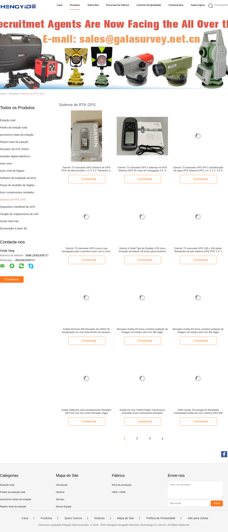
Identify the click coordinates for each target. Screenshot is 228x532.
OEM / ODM (118, 492)
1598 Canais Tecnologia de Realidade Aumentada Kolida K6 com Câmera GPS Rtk (198, 411)
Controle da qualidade (148, 5)
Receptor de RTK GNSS (14, 149)
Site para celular (198, 518)
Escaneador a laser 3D (13, 228)
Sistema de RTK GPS (32, 93)
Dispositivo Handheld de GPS (17, 206)
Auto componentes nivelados (17, 192)
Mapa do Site (125, 518)
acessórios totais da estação (17, 134)
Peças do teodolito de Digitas (17, 185)
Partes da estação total (13, 127)
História (60, 492)
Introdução (61, 484)
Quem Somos (73, 518)
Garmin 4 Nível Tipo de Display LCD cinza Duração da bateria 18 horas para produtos (142, 250)
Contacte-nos (176, 5)
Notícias (99, 518)
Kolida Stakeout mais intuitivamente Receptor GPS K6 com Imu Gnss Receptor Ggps (86, 411)
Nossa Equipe (63, 506)
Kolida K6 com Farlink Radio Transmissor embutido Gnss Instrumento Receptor (142, 411)
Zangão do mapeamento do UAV (19, 214)
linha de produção (121, 484)
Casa (60, 5)
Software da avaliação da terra (18, 177)
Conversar (12, 279)
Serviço (60, 499)
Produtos (75, 5)
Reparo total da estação (14, 141)
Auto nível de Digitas (12, 170)
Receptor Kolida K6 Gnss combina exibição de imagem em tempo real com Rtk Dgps (142, 331)
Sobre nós (93, 5)
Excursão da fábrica (117, 5)
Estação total (7, 120)
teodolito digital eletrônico (15, 156)
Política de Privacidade (160, 518)
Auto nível (6, 163)
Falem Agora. (198, 5)
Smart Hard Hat (9, 221)
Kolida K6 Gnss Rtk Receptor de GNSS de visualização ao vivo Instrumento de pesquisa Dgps (87, 331)
